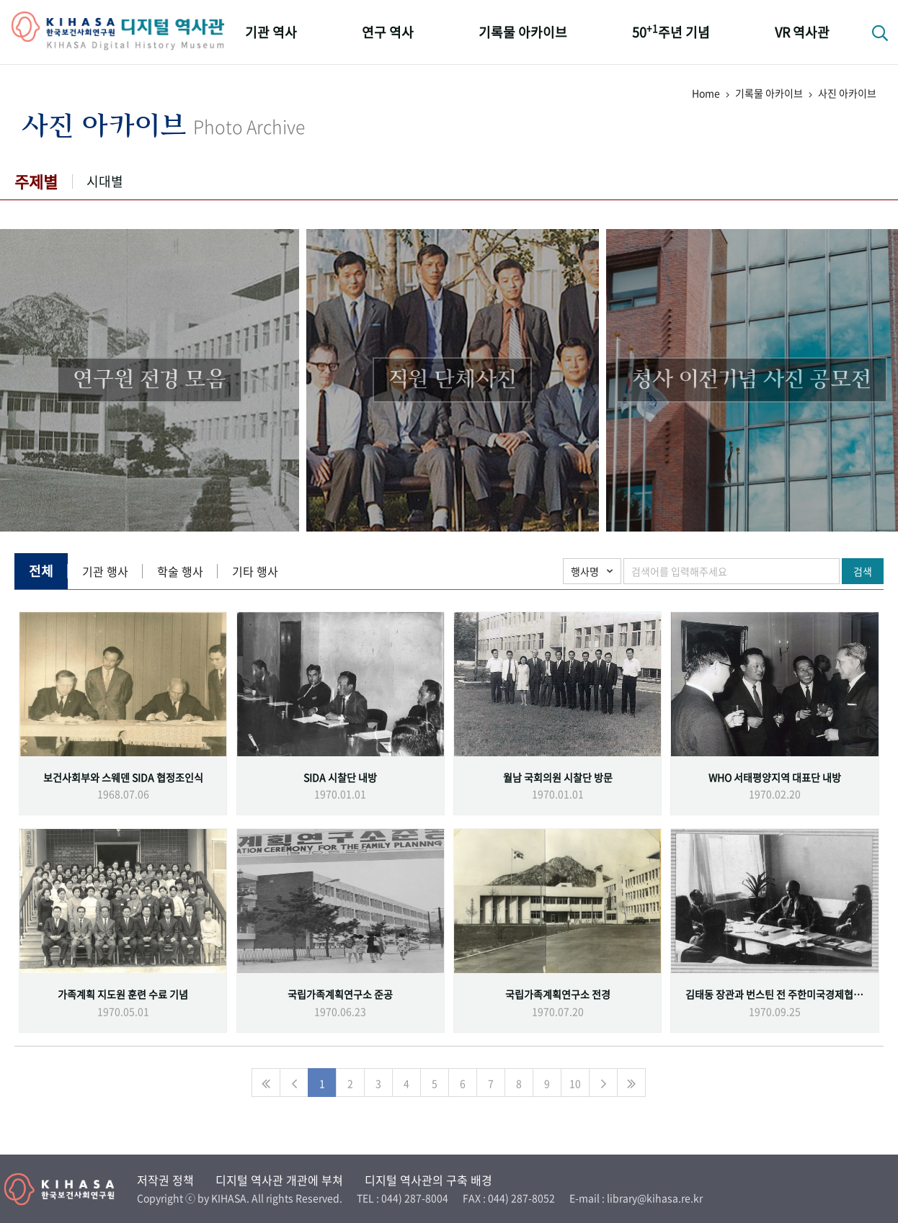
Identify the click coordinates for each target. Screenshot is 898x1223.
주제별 (36, 181)
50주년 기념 (671, 31)
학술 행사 (180, 571)
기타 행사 (255, 571)
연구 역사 (388, 32)
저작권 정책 (165, 1180)
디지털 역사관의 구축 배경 (428, 1180)
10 (575, 1083)
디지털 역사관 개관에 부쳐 (279, 1180)
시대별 (104, 181)
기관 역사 (271, 32)
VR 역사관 (802, 32)
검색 (862, 571)
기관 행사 (105, 571)
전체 (41, 571)
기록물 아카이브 (523, 32)
